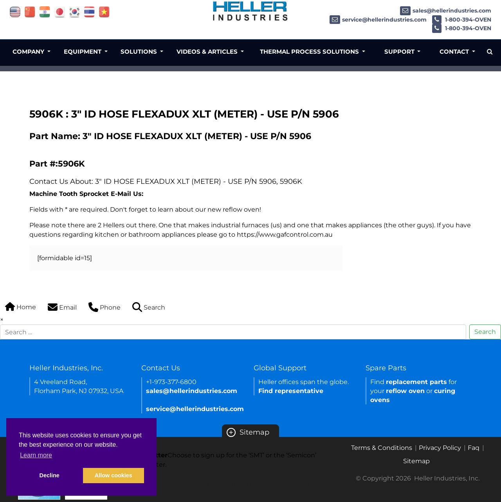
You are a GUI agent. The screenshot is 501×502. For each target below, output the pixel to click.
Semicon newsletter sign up (266, 483)
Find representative (290, 391)
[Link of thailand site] (89, 11)
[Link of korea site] (74, 11)
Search (485, 331)
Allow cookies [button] (113, 475)
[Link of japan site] (59, 11)
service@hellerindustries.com (378, 19)
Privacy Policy (440, 447)
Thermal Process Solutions (310, 51)
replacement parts (416, 382)
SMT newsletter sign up (173, 483)
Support (400, 51)
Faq (473, 447)
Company (29, 51)
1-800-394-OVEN (461, 19)
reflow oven (405, 391)
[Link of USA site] (15, 11)
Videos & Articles (208, 51)
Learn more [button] (36, 455)
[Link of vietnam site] (104, 11)
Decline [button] (49, 475)
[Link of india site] (45, 11)
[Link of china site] (30, 11)
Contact (455, 51)
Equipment (83, 51)
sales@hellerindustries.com (445, 10)
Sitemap (248, 432)
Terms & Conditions (381, 447)
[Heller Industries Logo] (250, 10)
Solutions (140, 51)
